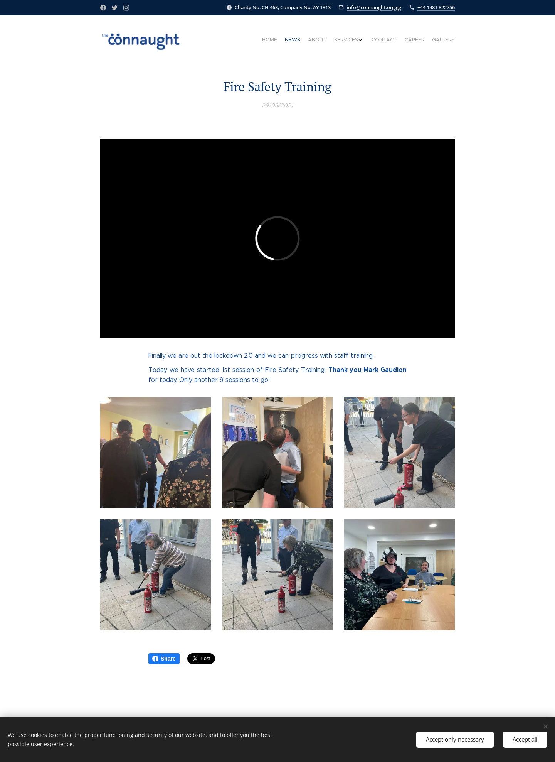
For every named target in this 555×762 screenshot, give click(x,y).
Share (164, 659)
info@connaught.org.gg (374, 7)
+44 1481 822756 (436, 7)
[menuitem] (404, 40)
